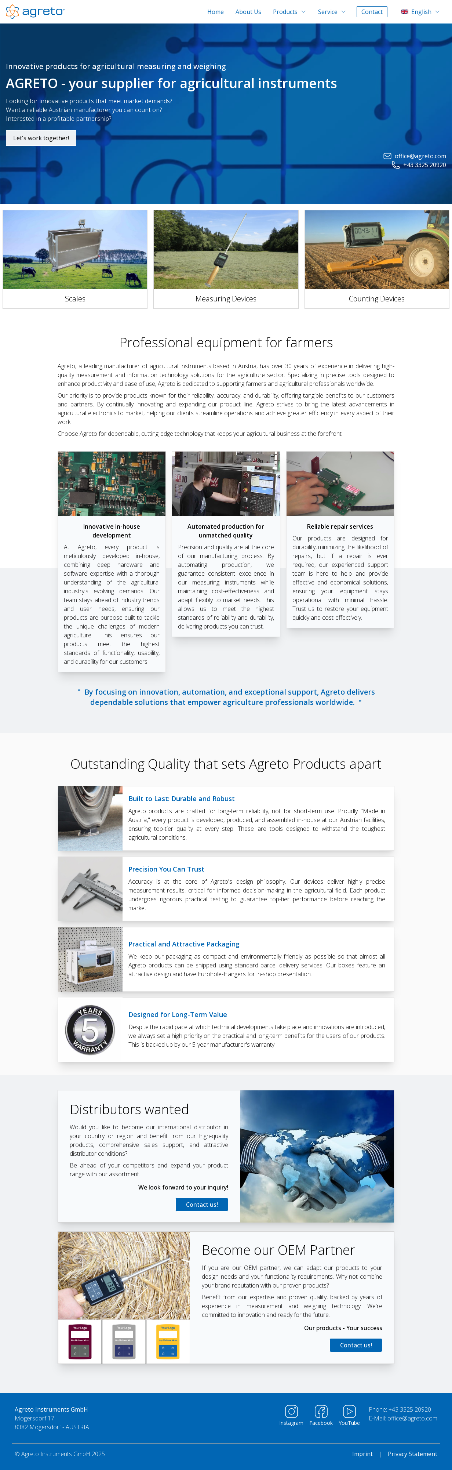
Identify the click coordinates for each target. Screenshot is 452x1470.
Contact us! (202, 1205)
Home (215, 12)
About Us (248, 12)
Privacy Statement (412, 1454)
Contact (372, 12)
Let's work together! (41, 138)
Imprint (362, 1454)
